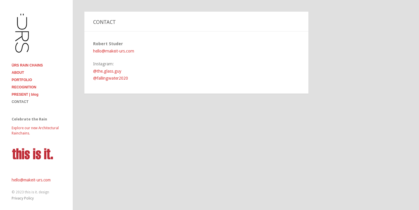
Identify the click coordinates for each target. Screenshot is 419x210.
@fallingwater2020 (110, 78)
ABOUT (18, 73)
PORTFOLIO (22, 80)
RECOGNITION (24, 87)
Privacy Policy (23, 198)
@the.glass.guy (107, 71)
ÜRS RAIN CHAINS (27, 65)
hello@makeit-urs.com (31, 180)
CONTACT (20, 102)
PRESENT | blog (25, 94)
